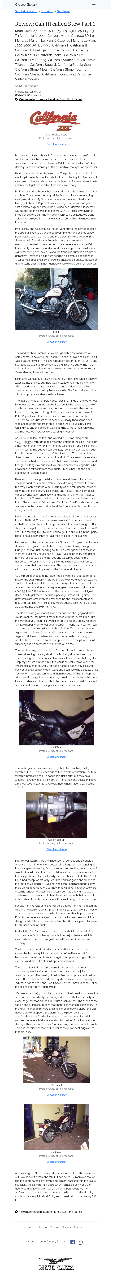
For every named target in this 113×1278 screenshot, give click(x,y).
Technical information (26, 11)
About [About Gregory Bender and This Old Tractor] (32, 1227)
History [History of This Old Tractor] (43, 1227)
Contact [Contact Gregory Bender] (55, 1227)
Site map (79, 1227)
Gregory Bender (26, 4)
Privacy (66, 1227)
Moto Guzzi (47, 11)
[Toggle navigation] (93, 4)
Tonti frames (63, 11)
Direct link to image (57, 144)
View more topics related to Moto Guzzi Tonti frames (48, 99)
